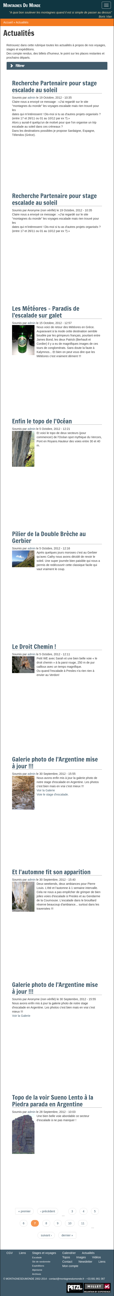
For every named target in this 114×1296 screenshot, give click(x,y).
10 (69, 1223)
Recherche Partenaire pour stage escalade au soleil (54, 86)
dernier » (67, 1235)
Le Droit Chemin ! (34, 646)
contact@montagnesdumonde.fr (66, 1278)
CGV (9, 1253)
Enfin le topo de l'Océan (42, 421)
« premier (24, 1211)
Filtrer (20, 65)
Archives (36, 1274)
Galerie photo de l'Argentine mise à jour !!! (55, 762)
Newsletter (85, 1261)
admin (32, 97)
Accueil (8, 22)
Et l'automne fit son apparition (51, 871)
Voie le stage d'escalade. (53, 794)
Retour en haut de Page (52, 1287)
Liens (22, 1253)
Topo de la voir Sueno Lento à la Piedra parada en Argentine (52, 1101)
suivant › (46, 1235)
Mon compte (70, 1266)
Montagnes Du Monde (21, 5)
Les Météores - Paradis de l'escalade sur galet (45, 312)
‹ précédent (47, 1211)
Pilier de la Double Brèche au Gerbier (49, 537)
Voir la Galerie (46, 790)
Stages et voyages (44, 1253)
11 (83, 1223)
